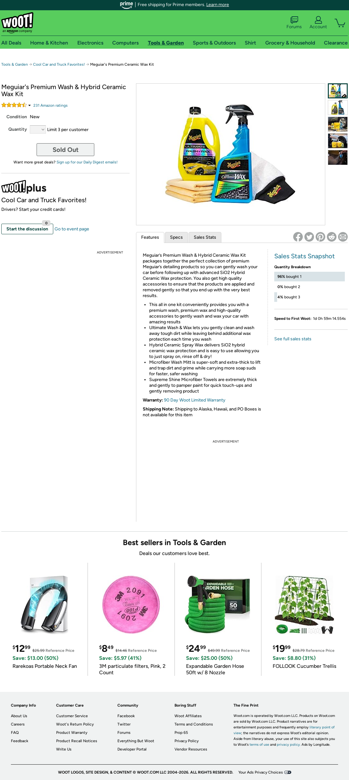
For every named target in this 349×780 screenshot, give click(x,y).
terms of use (259, 745)
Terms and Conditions (193, 724)
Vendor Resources (190, 749)
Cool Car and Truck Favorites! (59, 64)
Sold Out (66, 150)
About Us (19, 716)
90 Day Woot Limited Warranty (195, 400)
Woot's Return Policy (75, 724)
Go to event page (72, 229)
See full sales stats (292, 339)
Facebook (126, 716)
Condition (16, 117)
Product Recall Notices (76, 741)
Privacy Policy (186, 741)
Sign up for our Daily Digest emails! (87, 162)
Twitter (124, 724)
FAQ (15, 732)
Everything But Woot (135, 741)
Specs (176, 237)
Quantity (17, 129)
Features (150, 237)
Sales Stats (205, 237)
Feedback (19, 741)
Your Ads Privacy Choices (260, 772)
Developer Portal (132, 749)
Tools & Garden (14, 64)
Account (318, 22)
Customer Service (72, 716)
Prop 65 (181, 732)
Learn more (217, 4)
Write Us (64, 749)
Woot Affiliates (188, 716)
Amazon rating (50, 105)
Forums (294, 22)
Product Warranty (71, 732)
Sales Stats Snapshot (304, 256)
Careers (18, 724)
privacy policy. (289, 745)
